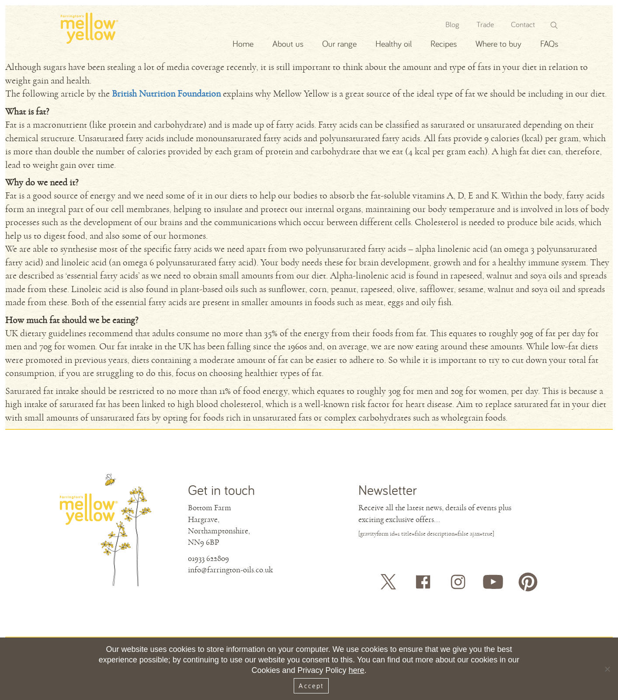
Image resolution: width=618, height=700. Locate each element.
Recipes (444, 43)
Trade (485, 24)
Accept (311, 685)
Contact (523, 24)
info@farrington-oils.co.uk (230, 569)
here (357, 670)
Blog (452, 24)
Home (243, 43)
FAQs (549, 43)
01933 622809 (208, 558)
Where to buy (498, 43)
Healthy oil (393, 43)
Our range (339, 43)
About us (287, 43)
